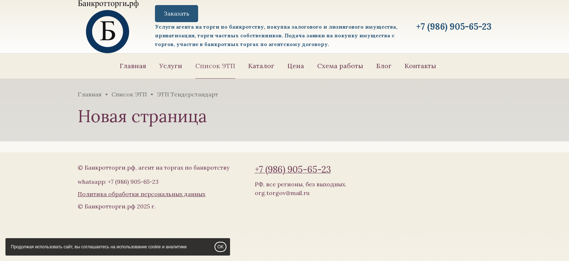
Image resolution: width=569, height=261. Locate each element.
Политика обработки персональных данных (141, 194)
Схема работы (340, 66)
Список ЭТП (215, 66)
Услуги (170, 66)
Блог (384, 66)
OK (220, 246)
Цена (295, 66)
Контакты (420, 66)
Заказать (176, 13)
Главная (133, 66)
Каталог (261, 66)
